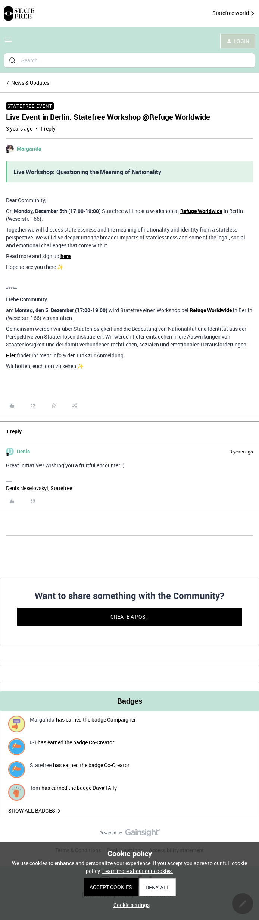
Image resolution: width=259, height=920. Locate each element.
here (65, 256)
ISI (33, 742)
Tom (35, 787)
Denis (23, 451)
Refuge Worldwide (201, 210)
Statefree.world (233, 13)
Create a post (129, 616)
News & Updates (30, 82)
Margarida (29, 148)
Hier (11, 355)
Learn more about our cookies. (137, 871)
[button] (8, 42)
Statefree (41, 765)
